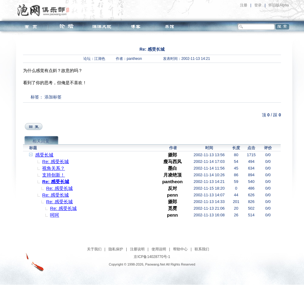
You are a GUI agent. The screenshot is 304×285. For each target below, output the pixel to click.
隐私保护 (116, 249)
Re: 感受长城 (55, 161)
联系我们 (202, 249)
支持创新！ (53, 174)
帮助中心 (180, 249)
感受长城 (44, 154)
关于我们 (94, 249)
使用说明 (159, 249)
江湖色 (99, 59)
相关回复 (40, 141)
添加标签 (53, 96)
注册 (243, 5)
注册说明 (137, 249)
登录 (258, 5)
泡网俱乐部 (45, 10)
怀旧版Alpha (279, 5)
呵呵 (54, 215)
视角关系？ (53, 168)
